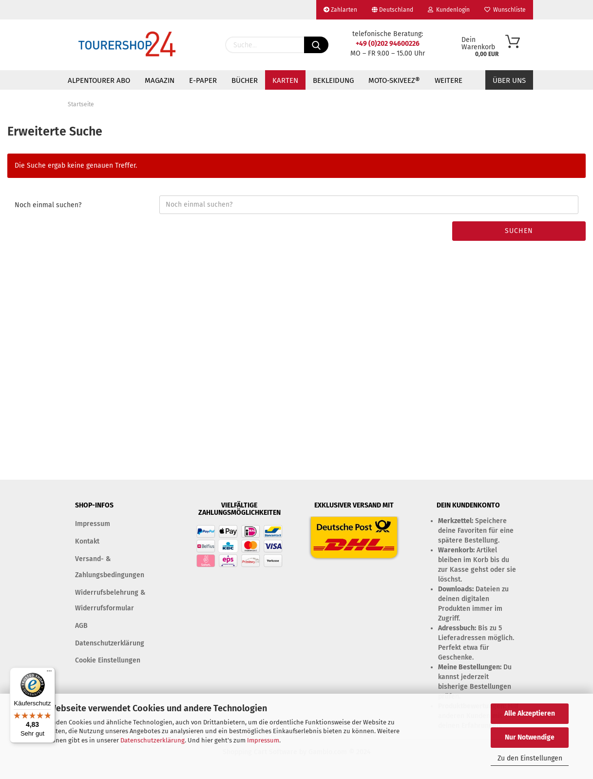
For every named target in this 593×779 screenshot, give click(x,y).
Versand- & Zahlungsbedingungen (109, 567)
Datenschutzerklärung (152, 740)
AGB (81, 626)
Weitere (448, 80)
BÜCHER (244, 80)
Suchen (519, 231)
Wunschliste (505, 9)
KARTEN (285, 80)
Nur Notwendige (530, 737)
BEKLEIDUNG (333, 80)
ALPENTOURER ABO (99, 80)
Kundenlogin (449, 9)
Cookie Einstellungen (107, 660)
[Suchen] (316, 45)
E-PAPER (203, 80)
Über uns (509, 80)
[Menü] (49, 673)
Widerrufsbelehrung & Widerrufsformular (110, 600)
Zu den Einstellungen (529, 758)
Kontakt (87, 541)
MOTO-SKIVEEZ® (394, 80)
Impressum (263, 740)
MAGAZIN (159, 80)
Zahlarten (340, 9)
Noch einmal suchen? (48, 205)
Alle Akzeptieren (529, 713)
